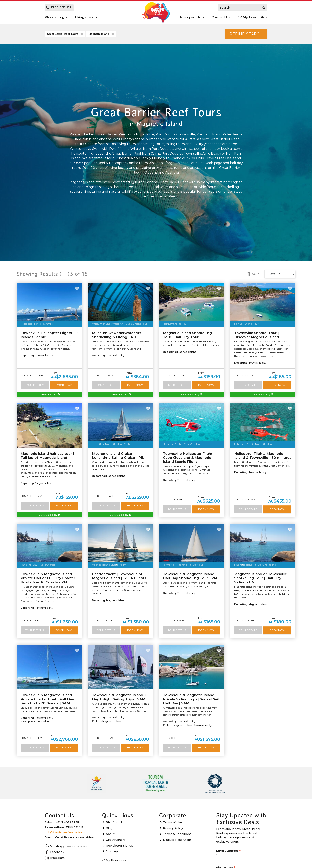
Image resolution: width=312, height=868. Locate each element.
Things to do (85, 17)
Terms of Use (172, 822)
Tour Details (34, 385)
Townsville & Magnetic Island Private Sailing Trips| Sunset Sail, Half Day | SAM (191, 699)
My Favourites (252, 17)
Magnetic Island (102, 34)
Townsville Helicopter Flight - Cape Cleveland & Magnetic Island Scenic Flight (189, 458)
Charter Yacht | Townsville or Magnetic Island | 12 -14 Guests (119, 576)
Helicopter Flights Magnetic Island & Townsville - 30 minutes (262, 456)
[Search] (264, 7)
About (110, 834)
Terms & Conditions (177, 834)
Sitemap (112, 851)
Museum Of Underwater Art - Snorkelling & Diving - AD (117, 335)
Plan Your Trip (116, 822)
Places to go (56, 17)
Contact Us (221, 17)
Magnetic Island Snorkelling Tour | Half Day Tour (187, 335)
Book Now (64, 385)
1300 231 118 (59, 7)
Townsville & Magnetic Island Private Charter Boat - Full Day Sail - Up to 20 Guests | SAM (47, 699)
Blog (109, 828)
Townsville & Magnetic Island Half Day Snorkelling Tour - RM (190, 576)
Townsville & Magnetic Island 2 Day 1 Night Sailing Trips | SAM (119, 697)
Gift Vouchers (115, 840)
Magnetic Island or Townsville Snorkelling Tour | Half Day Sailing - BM (260, 578)
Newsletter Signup (119, 845)
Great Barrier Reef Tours (65, 34)
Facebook (54, 852)
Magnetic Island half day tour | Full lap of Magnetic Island (47, 456)
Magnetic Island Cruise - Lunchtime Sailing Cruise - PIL (118, 456)
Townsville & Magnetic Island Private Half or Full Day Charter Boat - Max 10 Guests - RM (48, 578)
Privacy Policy (173, 828)
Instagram (55, 858)
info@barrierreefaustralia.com (66, 832)
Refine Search (246, 34)
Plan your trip (192, 17)
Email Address (228, 851)
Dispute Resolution (177, 840)
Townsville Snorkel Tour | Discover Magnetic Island (256, 335)
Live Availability (49, 394)
